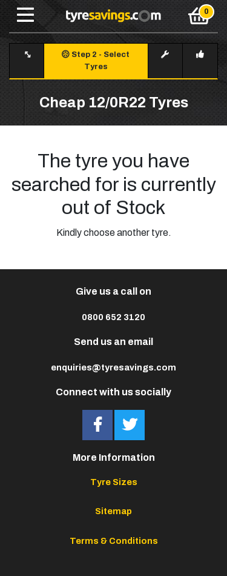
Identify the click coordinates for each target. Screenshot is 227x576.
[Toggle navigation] (25, 16)
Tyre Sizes (113, 482)
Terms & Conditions (114, 541)
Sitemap (113, 511)
